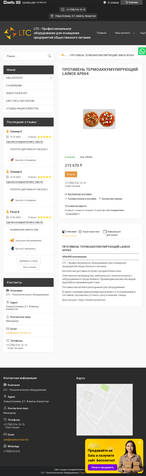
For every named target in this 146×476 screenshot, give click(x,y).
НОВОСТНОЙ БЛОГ (16, 93)
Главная (101, 33)
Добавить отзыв (29, 261)
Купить (71, 174)
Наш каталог (122, 33)
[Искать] (49, 56)
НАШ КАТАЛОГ (14, 77)
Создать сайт (28, 2)
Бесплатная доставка (80, 194)
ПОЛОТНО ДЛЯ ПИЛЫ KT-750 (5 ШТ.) (29, 149)
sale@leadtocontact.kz (18, 332)
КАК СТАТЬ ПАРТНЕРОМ (20, 101)
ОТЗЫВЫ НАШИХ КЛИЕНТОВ (22, 108)
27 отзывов (113, 2)
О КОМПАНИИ (14, 85)
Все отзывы (29, 267)
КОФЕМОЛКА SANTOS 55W (24, 229)
